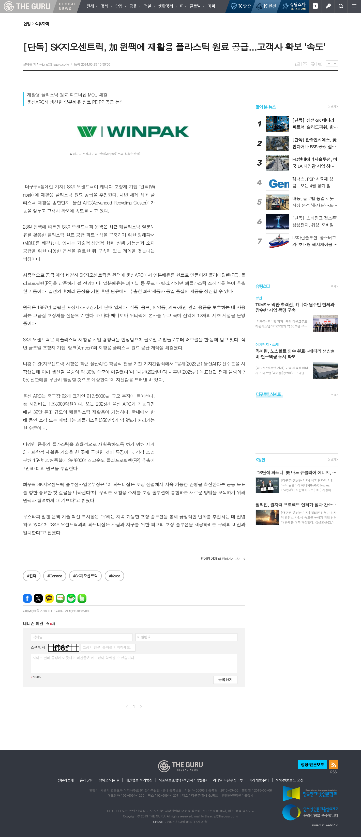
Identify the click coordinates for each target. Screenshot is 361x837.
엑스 (38, 598)
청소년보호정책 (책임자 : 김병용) (183, 780)
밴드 (82, 598)
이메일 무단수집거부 (228, 780)
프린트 (312, 63)
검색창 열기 (341, 6)
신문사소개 (66, 780)
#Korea (114, 575)
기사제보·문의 (259, 780)
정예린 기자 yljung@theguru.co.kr (46, 64)
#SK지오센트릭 (85, 575)
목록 (297, 63)
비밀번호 (144, 637)
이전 (127, 706)
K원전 (260, 459)
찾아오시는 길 (109, 780)
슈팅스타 (262, 286)
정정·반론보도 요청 (290, 780)
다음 (141, 706)
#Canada (54, 575)
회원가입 (315, 6)
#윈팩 (31, 575)
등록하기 (225, 679)
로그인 (328, 6)
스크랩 (320, 63)
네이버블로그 (60, 598)
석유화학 (42, 23)
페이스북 (27, 598)
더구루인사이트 (268, 394)
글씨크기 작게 (335, 63)
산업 (27, 23)
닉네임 (37, 637)
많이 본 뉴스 (265, 106)
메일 (305, 63)
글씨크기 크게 (329, 63)
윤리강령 (86, 780)
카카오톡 (49, 598)
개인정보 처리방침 (139, 780)
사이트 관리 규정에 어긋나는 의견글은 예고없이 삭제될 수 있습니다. (84, 657)
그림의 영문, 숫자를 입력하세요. (106, 647)
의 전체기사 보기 (221, 558)
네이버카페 (71, 598)
